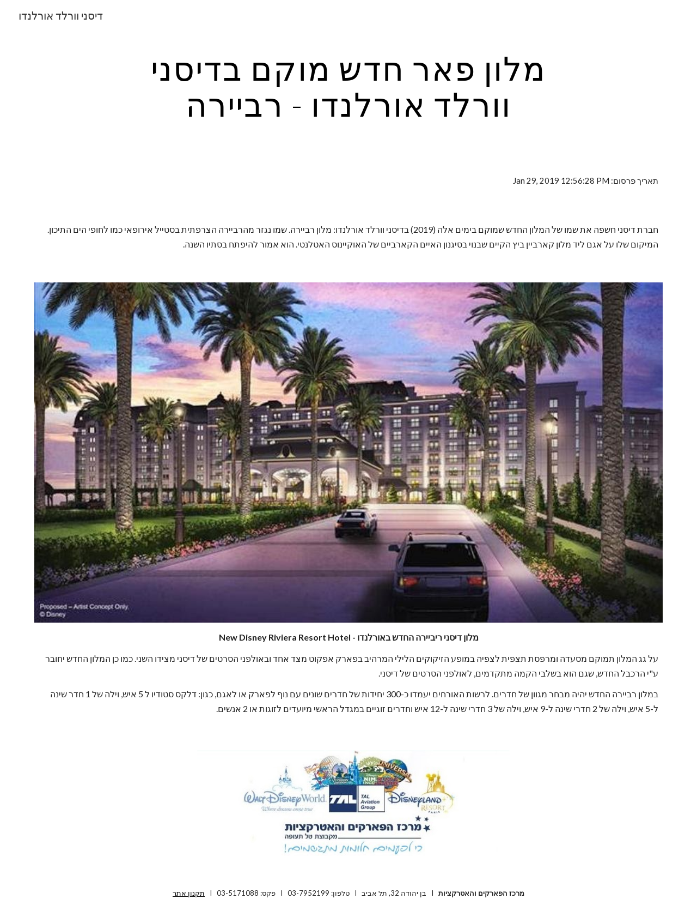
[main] (348, 86)
